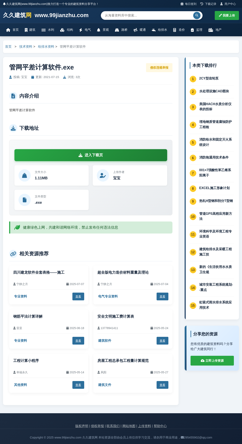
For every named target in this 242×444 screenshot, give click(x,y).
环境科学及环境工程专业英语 (215, 234)
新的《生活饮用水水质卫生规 (215, 269)
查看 (78, 296)
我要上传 (227, 15)
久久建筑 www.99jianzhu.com (46, 15)
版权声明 (81, 426)
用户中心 (228, 4)
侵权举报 (97, 426)
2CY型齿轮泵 (209, 78)
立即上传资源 (212, 360)
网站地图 (128, 426)
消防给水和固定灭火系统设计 (215, 142)
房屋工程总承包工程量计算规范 (123, 361)
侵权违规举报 (159, 67)
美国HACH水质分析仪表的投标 (215, 106)
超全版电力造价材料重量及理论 (123, 272)
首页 (12, 30)
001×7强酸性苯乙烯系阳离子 (215, 172)
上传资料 (144, 426)
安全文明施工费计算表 (115, 316)
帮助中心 (160, 426)
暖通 (140, 30)
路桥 (121, 30)
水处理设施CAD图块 (214, 91)
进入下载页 (90, 155)
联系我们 (113, 426)
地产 (215, 30)
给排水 (159, 30)
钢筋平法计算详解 (28, 316)
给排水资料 (46, 46)
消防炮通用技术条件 (214, 157)
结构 (66, 30)
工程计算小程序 (26, 361)
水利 (47, 30)
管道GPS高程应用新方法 (215, 216)
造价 (179, 30)
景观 (103, 30)
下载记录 (208, 4)
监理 (196, 30)
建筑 (30, 30)
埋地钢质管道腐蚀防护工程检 (215, 124)
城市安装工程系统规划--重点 (216, 287)
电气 (85, 30)
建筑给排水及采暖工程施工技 (215, 251)
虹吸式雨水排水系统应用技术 (215, 305)
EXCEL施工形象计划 (214, 188)
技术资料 (25, 46)
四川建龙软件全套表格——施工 (38, 272)
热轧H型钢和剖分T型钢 (216, 201)
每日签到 (189, 4)
